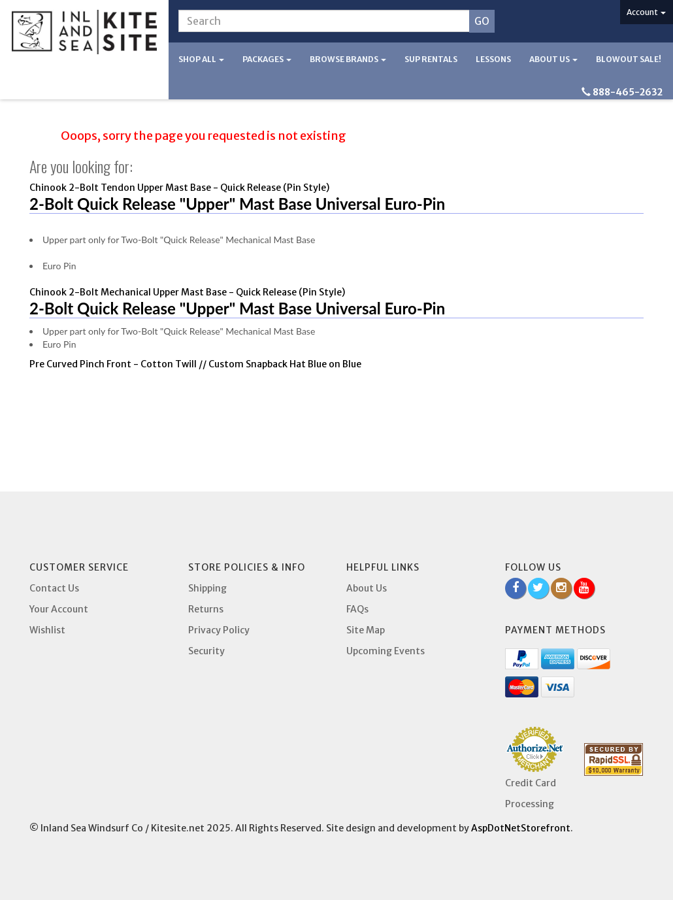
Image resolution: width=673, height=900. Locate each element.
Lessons (493, 59)
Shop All (201, 59)
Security (206, 651)
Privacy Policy (219, 630)
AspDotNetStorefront (520, 828)
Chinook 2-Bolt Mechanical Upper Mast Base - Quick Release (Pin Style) (187, 292)
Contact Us (54, 588)
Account (646, 12)
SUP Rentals (430, 59)
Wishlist (47, 630)
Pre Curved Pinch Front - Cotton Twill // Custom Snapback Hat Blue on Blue (195, 364)
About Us (553, 59)
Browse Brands (348, 59)
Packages (266, 59)
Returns (205, 609)
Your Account (58, 609)
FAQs (357, 609)
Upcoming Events (385, 651)
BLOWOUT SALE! (628, 59)
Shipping (207, 588)
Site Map (365, 630)
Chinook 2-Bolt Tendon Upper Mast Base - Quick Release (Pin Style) (179, 187)
